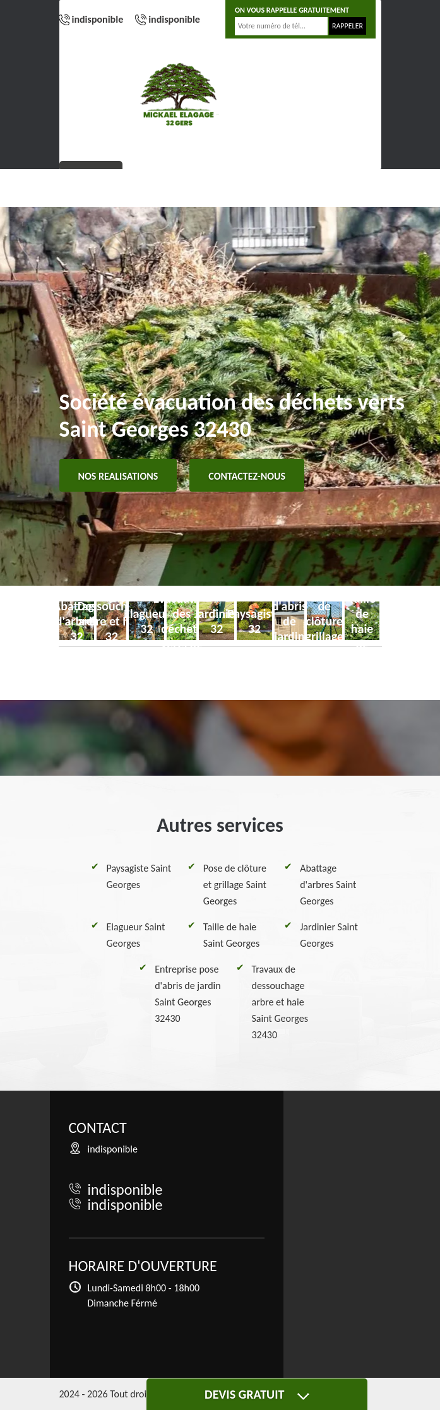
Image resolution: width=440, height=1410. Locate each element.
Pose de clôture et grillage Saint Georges (234, 884)
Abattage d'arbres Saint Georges (328, 884)
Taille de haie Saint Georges (231, 935)
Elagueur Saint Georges (136, 935)
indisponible (98, 19)
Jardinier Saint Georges (329, 935)
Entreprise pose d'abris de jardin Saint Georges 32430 (187, 993)
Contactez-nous (246, 476)
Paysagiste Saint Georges (139, 876)
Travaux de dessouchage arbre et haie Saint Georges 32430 (280, 1002)
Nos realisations (118, 476)
